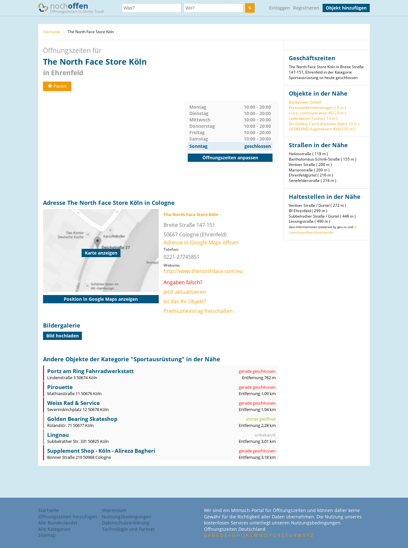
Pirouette (60, 387)
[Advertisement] (114, 145)
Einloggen (279, 8)
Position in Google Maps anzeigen (101, 299)
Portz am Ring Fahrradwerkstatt (90, 371)
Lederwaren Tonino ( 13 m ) (313, 118)
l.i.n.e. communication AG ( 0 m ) (317, 113)
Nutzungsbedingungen (126, 517)
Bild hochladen (62, 336)
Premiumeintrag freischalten (198, 310)
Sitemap (47, 535)
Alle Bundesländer (58, 523)
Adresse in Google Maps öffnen (201, 242)
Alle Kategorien (54, 529)
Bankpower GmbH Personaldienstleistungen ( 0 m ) (317, 104)
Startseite (51, 31)
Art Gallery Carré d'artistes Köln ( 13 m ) (324, 123)
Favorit (57, 86)
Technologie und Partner (128, 529)
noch (74, 7)
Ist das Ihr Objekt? (185, 301)
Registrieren (306, 8)
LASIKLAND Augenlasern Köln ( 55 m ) (322, 129)
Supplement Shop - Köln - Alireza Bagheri (101, 450)
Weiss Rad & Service (73, 403)
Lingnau (58, 434)
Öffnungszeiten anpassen (230, 158)
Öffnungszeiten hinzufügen (67, 517)
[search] (250, 8)
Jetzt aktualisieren (185, 291)
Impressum (114, 510)
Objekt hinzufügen (346, 8)
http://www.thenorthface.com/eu (203, 271)
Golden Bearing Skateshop (82, 418)
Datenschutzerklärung (125, 523)
